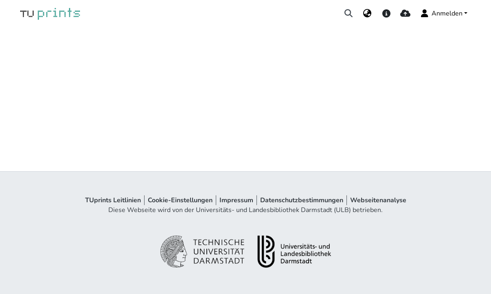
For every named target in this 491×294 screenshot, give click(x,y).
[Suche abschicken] (349, 13)
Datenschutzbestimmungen (301, 200)
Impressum (236, 200)
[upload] (405, 13)
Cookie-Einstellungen (180, 200)
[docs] (386, 13)
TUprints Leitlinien (113, 200)
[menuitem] (367, 13)
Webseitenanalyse (378, 200)
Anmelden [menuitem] (441, 13)
